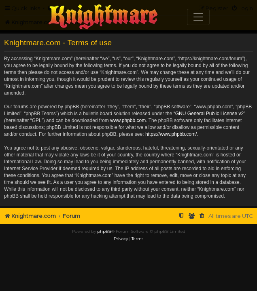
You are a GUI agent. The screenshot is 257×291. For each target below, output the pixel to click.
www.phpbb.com (128, 120)
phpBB (104, 243)
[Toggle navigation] (198, 17)
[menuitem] (181, 216)
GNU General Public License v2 (209, 113)
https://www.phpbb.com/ (171, 134)
